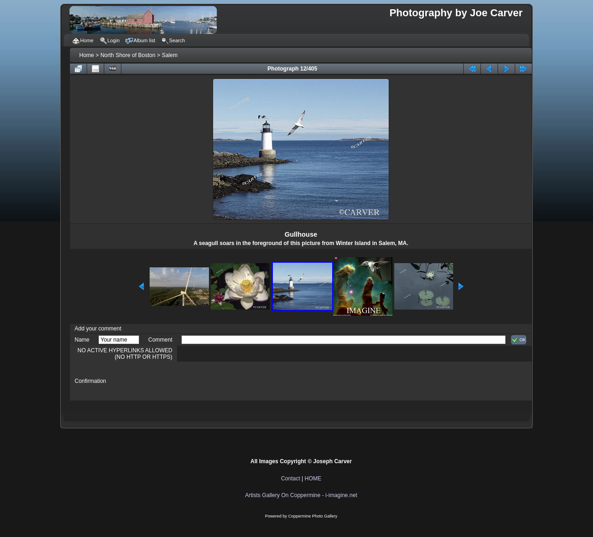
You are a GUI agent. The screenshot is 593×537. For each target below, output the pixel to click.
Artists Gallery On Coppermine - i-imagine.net (301, 495)
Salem (169, 55)
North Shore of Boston (128, 55)
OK (518, 339)
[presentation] (252, 381)
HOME (313, 478)
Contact (290, 478)
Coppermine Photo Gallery (312, 516)
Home (86, 55)
